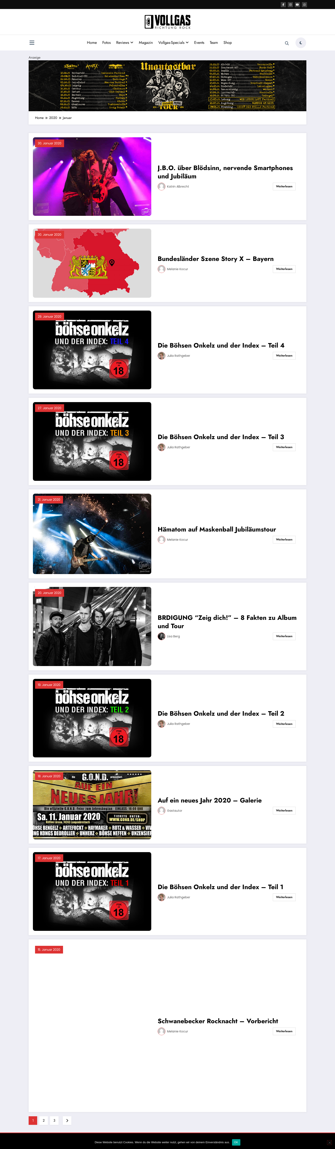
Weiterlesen (284, 186)
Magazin (146, 42)
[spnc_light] (300, 42)
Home (92, 42)
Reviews (124, 42)
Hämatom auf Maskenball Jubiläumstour (217, 529)
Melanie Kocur (177, 269)
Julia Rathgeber (178, 356)
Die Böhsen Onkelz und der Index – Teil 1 (220, 887)
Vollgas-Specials (173, 42)
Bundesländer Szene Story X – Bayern (216, 259)
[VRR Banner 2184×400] (167, 85)
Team (214, 42)
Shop (227, 42)
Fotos (106, 42)
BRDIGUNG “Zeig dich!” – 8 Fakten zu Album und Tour (227, 621)
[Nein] (329, 1142)
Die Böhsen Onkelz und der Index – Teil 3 (221, 437)
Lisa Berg (173, 636)
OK (236, 1142)
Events (199, 42)
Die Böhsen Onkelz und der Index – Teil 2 (221, 713)
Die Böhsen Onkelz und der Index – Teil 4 (221, 345)
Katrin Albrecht (178, 186)
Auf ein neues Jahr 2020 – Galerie (210, 800)
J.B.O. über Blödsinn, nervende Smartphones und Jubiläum (225, 172)
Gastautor (174, 810)
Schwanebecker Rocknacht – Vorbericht (218, 1021)
